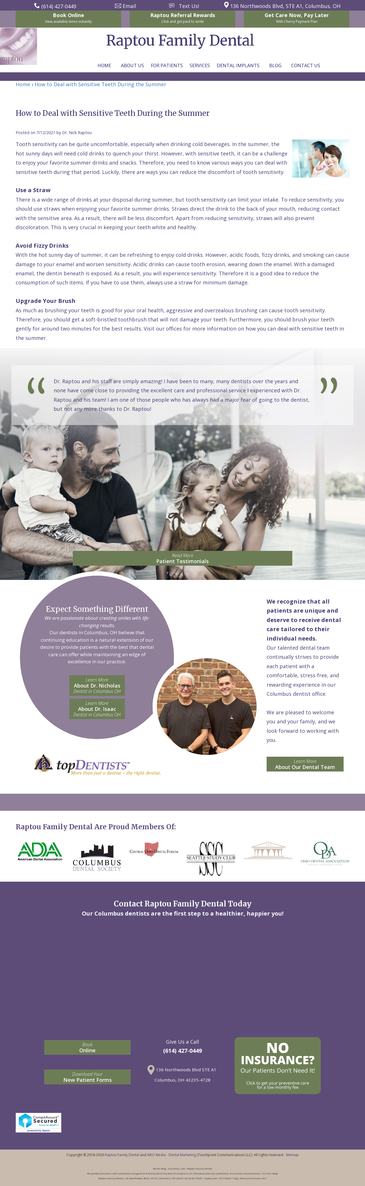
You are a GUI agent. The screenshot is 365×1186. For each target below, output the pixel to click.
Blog (275, 65)
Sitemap (292, 1154)
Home (104, 65)
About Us (132, 65)
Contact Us (305, 65)
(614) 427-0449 (182, 1050)
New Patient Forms (87, 1077)
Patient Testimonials (182, 558)
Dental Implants (238, 65)
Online (87, 1047)
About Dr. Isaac (97, 709)
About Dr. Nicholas (97, 685)
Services (200, 65)
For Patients (167, 65)
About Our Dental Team (305, 764)
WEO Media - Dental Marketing (171, 1154)
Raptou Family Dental (122, 1154)
